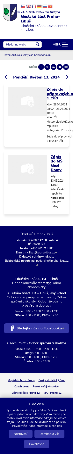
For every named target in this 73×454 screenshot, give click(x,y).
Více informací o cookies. (45, 426)
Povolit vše (36, 444)
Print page (66, 67)
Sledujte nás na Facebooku (40, 328)
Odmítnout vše (49, 434)
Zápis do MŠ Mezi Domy (56, 163)
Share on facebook (41, 67)
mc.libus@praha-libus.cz (41, 252)
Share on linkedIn (53, 67)
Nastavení (20, 434)
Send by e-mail (60, 67)
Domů (7, 54)
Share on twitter (47, 67)
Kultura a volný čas (22, 54)
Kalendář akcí (42, 54)
